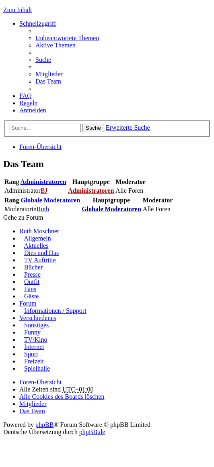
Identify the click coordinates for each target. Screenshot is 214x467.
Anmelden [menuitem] (32, 110)
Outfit (31, 281)
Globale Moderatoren (50, 200)
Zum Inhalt (17, 9)
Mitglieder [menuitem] (49, 74)
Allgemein (37, 238)
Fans (30, 289)
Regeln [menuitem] (28, 103)
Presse (32, 274)
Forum (28, 303)
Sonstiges (36, 325)
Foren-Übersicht (40, 146)
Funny (32, 332)
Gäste (31, 296)
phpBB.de (92, 431)
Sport (31, 354)
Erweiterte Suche (128, 127)
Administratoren (43, 181)
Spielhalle (37, 368)
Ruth (43, 209)
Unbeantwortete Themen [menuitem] (67, 38)
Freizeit (34, 361)
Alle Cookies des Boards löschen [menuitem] (62, 396)
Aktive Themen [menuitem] (55, 45)
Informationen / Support (55, 310)
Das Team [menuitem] (48, 81)
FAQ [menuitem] (25, 95)
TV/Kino (35, 339)
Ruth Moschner (39, 231)
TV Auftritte (40, 260)
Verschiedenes (37, 317)
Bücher (33, 267)
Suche (93, 128)
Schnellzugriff (37, 23)
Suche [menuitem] (43, 59)
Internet (34, 346)
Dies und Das (41, 252)
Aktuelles (36, 245)
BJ (44, 190)
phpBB (44, 424)
